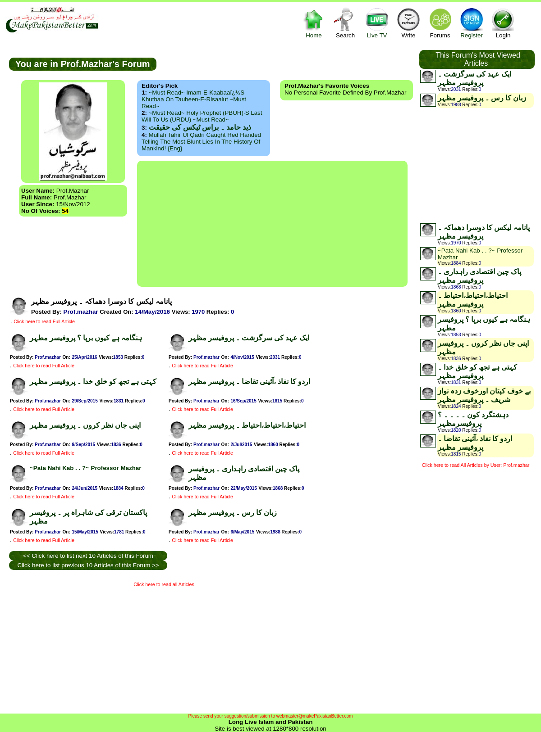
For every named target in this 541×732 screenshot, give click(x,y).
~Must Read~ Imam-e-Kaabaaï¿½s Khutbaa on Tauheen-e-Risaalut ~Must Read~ (194, 99)
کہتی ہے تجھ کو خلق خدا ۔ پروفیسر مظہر (93, 381)
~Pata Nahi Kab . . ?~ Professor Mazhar (85, 468)
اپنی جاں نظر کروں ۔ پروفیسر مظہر (85, 425)
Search (345, 23)
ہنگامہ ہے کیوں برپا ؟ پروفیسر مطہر (86, 338)
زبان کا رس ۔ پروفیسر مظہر (232, 512)
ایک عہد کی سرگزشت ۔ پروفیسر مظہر (248, 338)
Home (314, 23)
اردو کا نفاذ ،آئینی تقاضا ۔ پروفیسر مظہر (249, 381)
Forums (440, 23)
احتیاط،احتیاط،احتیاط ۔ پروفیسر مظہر (247, 425)
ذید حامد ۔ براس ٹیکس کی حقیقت (200, 127)
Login (503, 23)
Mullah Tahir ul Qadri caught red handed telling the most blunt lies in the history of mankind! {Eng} (201, 141)
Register (471, 23)
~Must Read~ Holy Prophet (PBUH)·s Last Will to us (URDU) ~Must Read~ (202, 116)
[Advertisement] (272, 224)
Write (408, 23)
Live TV (377, 23)
